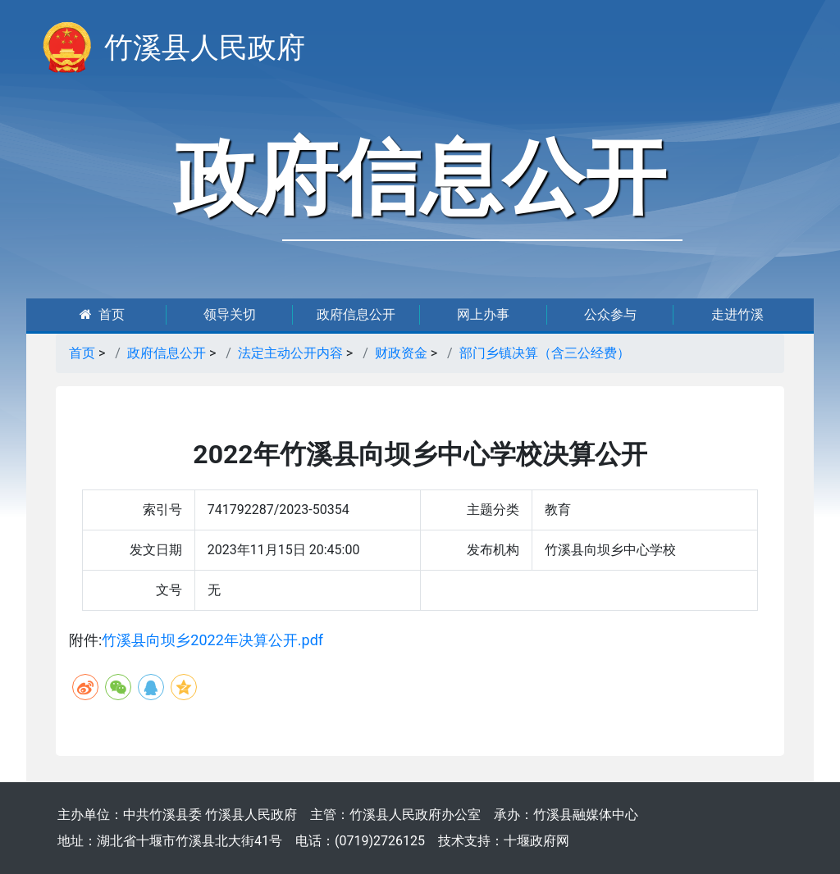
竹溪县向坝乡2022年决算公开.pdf (212, 640)
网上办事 (483, 314)
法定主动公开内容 (290, 353)
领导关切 (229, 314)
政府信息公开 (356, 314)
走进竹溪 (737, 314)
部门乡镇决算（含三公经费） (544, 353)
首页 (102, 314)
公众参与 (610, 314)
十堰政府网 (536, 841)
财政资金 (401, 353)
